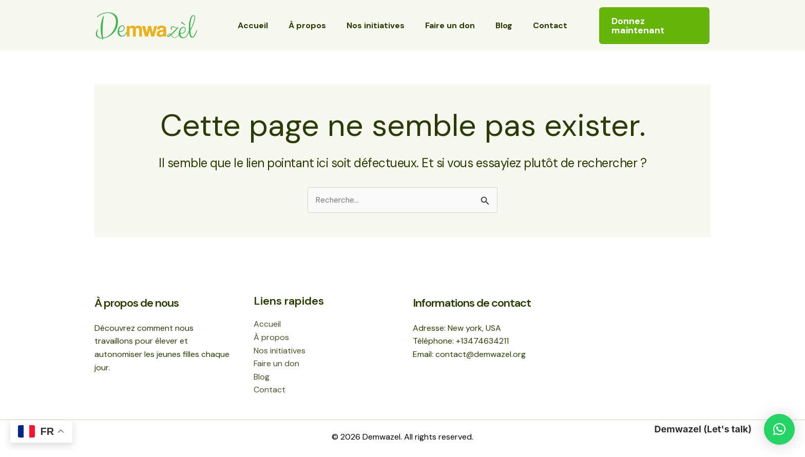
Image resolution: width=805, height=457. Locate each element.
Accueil (263, 25)
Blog (497, 25)
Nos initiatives (378, 25)
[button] (653, 26)
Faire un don (448, 25)
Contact (540, 25)
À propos (313, 25)
